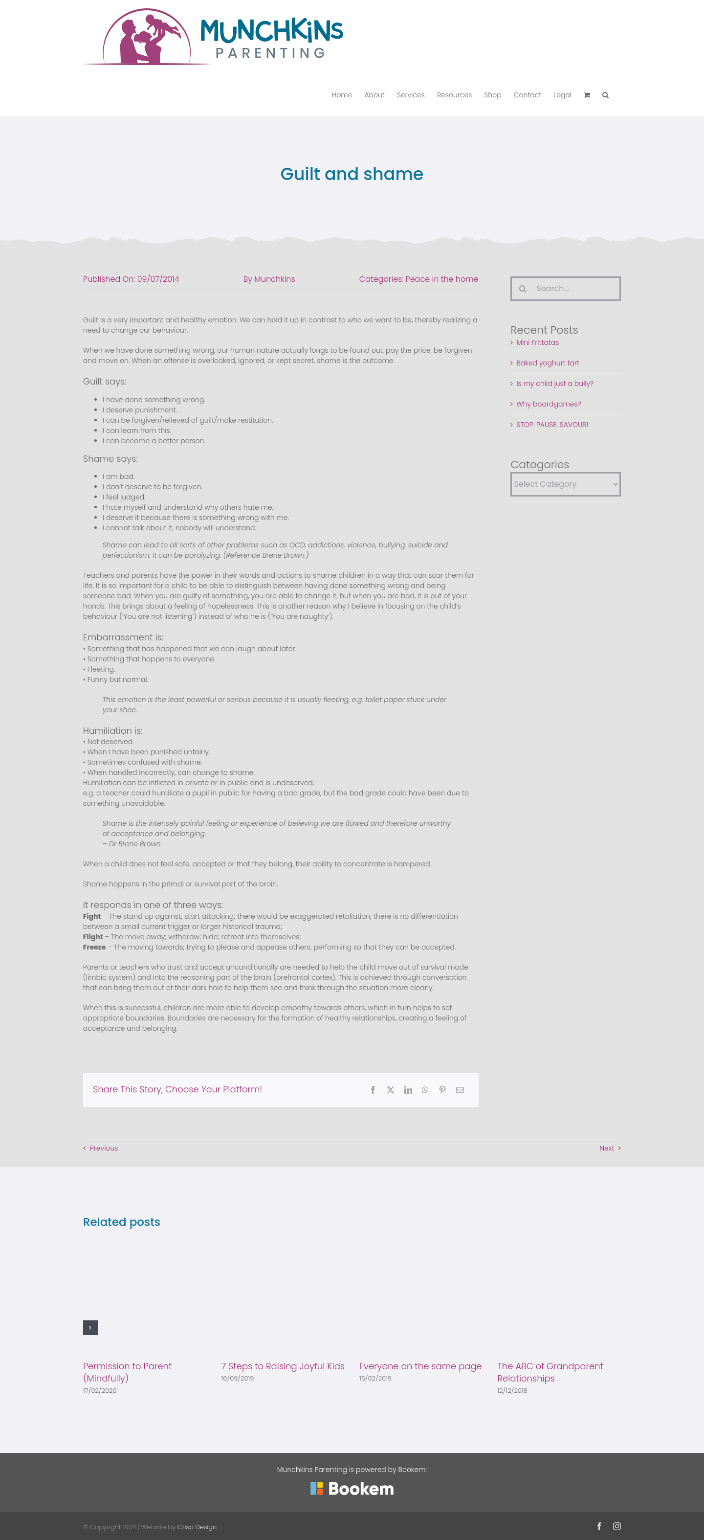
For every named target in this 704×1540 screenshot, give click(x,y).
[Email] (460, 1090)
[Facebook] (373, 1090)
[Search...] (565, 288)
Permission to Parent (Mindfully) (127, 1372)
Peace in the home (442, 279)
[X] (390, 1090)
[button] (605, 94)
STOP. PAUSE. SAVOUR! (552, 425)
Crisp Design (197, 1527)
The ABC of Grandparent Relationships (551, 1372)
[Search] (522, 288)
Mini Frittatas (537, 342)
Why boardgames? (548, 404)
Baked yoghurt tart (547, 363)
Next (606, 1148)
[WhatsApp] (425, 1090)
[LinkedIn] (408, 1090)
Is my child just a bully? (555, 383)
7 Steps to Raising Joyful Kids (283, 1366)
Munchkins (274, 279)
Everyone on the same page (420, 1366)
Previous (104, 1148)
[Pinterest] (442, 1090)
